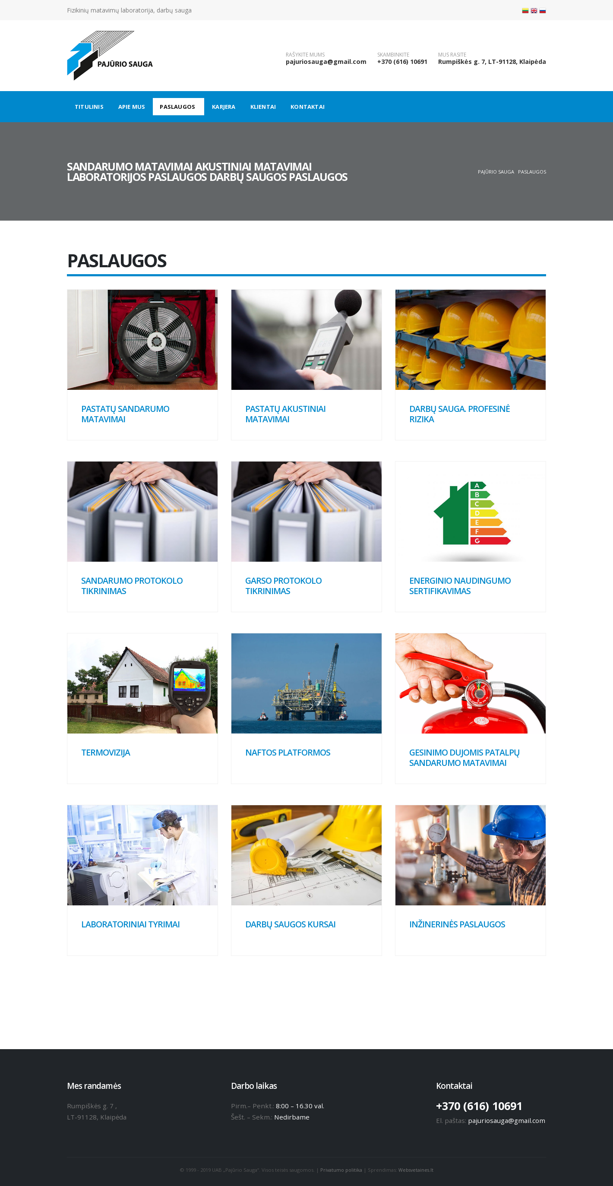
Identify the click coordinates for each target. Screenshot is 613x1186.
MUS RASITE (452, 55)
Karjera (223, 107)
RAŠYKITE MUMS (305, 55)
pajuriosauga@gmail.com (326, 61)
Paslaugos (177, 107)
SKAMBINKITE (393, 55)
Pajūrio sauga (496, 171)
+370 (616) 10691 (402, 61)
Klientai (263, 107)
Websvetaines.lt (416, 1170)
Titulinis (89, 107)
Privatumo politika (340, 1170)
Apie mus (131, 107)
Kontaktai (308, 107)
